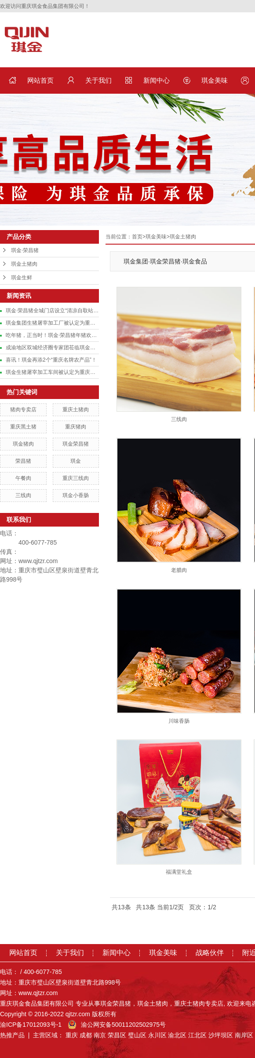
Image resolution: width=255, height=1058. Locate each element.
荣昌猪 (23, 461)
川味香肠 (178, 721)
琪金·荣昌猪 (25, 250)
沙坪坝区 (220, 1035)
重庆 (72, 1035)
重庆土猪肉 (75, 409)
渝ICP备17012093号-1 (31, 1024)
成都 (86, 1035)
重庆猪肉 (75, 427)
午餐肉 (23, 478)
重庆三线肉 (75, 478)
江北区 (197, 1035)
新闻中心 (156, 80)
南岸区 (244, 1035)
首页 (137, 237)
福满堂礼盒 (179, 872)
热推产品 (12, 1035)
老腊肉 (179, 570)
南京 (100, 1035)
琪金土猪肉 (24, 264)
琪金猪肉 (23, 444)
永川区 (157, 1035)
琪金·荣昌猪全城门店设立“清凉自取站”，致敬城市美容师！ (52, 311)
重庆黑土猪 (23, 427)
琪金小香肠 (75, 495)
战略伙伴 (210, 952)
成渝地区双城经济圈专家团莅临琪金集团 (52, 347)
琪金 (75, 461)
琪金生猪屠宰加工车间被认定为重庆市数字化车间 (52, 372)
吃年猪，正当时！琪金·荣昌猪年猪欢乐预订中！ (52, 335)
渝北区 (177, 1035)
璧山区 (137, 1035)
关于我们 (98, 80)
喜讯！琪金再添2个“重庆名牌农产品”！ (51, 360)
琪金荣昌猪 (75, 444)
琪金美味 (214, 80)
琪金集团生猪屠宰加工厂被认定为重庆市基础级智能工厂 (52, 323)
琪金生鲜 (21, 278)
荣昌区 (117, 1035)
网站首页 (40, 80)
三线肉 (23, 495)
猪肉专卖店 (23, 409)
